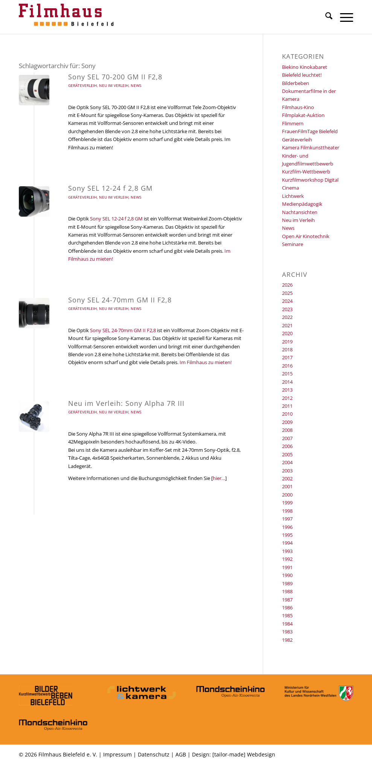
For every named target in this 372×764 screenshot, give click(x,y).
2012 (287, 398)
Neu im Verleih (113, 85)
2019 (287, 341)
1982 (287, 639)
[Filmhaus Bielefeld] (68, 17)
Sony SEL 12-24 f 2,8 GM (110, 188)
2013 (287, 389)
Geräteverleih (82, 85)
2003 (287, 470)
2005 (287, 454)
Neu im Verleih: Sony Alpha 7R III (126, 403)
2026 (287, 284)
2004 (287, 462)
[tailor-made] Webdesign (243, 754)
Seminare (292, 244)
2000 (287, 494)
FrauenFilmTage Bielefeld (310, 131)
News (136, 85)
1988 (287, 591)
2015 (287, 373)
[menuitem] (325, 17)
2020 (287, 333)
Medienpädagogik (302, 203)
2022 (287, 317)
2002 (287, 478)
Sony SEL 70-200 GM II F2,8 (115, 76)
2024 (287, 301)
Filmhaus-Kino (298, 107)
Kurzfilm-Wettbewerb (306, 171)
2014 (287, 381)
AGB (180, 754)
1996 (287, 527)
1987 (287, 599)
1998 (287, 510)
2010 (287, 413)
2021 (287, 325)
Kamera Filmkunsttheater (310, 147)
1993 (287, 551)
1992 (287, 559)
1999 (287, 502)
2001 (287, 486)
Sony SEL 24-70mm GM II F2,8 (120, 299)
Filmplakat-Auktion (303, 115)
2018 (287, 349)
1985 (287, 615)
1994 (287, 542)
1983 (287, 631)
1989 (287, 583)
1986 (287, 607)
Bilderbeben (295, 83)
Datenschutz (153, 754)
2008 (287, 430)
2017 (287, 357)
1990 (287, 575)
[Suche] (325, 17)
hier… (219, 478)
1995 (287, 535)
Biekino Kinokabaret (304, 67)
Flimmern (292, 123)
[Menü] (342, 17)
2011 (287, 406)
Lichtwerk (293, 196)
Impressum (117, 754)
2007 (287, 438)
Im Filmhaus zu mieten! (206, 362)
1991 (287, 567)
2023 (287, 309)
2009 (287, 422)
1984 (287, 623)
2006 (287, 446)
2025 (287, 293)
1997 (287, 518)
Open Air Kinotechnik (305, 236)
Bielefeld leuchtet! (302, 74)
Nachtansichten (299, 212)
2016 (287, 365)
